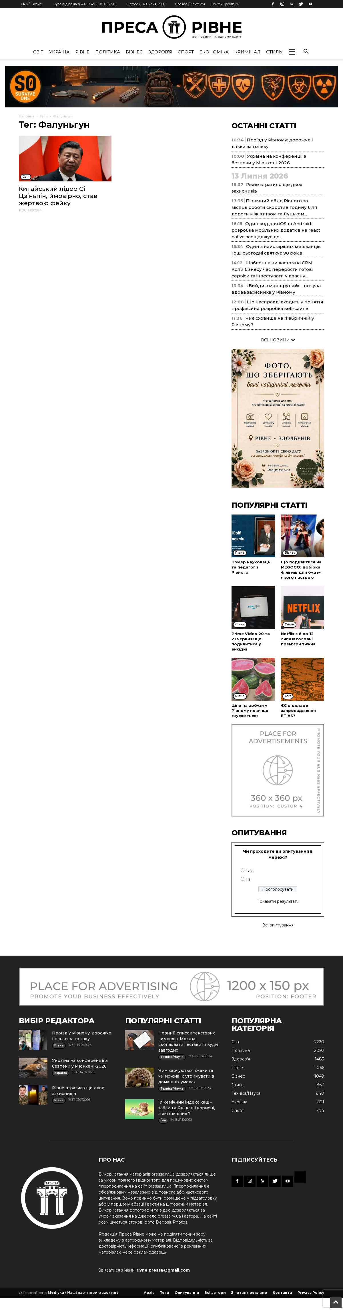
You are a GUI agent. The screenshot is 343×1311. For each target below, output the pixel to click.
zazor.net (108, 1292)
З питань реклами (225, 4)
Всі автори (215, 1292)
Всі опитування (278, 925)
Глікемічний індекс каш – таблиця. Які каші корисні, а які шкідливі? (186, 1108)
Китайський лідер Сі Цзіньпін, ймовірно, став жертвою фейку (58, 196)
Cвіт (38, 52)
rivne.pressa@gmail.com (163, 1270)
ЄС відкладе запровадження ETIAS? (298, 710)
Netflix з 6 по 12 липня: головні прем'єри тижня (298, 638)
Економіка (214, 52)
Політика (107, 52)
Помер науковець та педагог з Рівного (251, 567)
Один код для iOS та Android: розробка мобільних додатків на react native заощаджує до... (276, 230)
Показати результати (277, 901)
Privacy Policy (311, 1292)
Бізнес (134, 52)
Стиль (274, 52)
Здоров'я (160, 52)
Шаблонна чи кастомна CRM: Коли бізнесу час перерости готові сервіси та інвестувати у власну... (272, 269)
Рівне (82, 52)
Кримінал (247, 52)
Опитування (187, 1292)
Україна (59, 52)
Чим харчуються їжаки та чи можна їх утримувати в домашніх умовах (186, 1076)
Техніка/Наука (246, 1093)
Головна (26, 116)
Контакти (282, 1292)
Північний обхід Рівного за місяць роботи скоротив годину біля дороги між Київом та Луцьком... (274, 207)
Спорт (186, 52)
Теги (44, 116)
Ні (248, 879)
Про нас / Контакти (190, 4)
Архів (149, 1292)
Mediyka (56, 1292)
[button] (292, 52)
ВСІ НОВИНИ (278, 340)
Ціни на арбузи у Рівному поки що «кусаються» (250, 710)
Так (249, 870)
